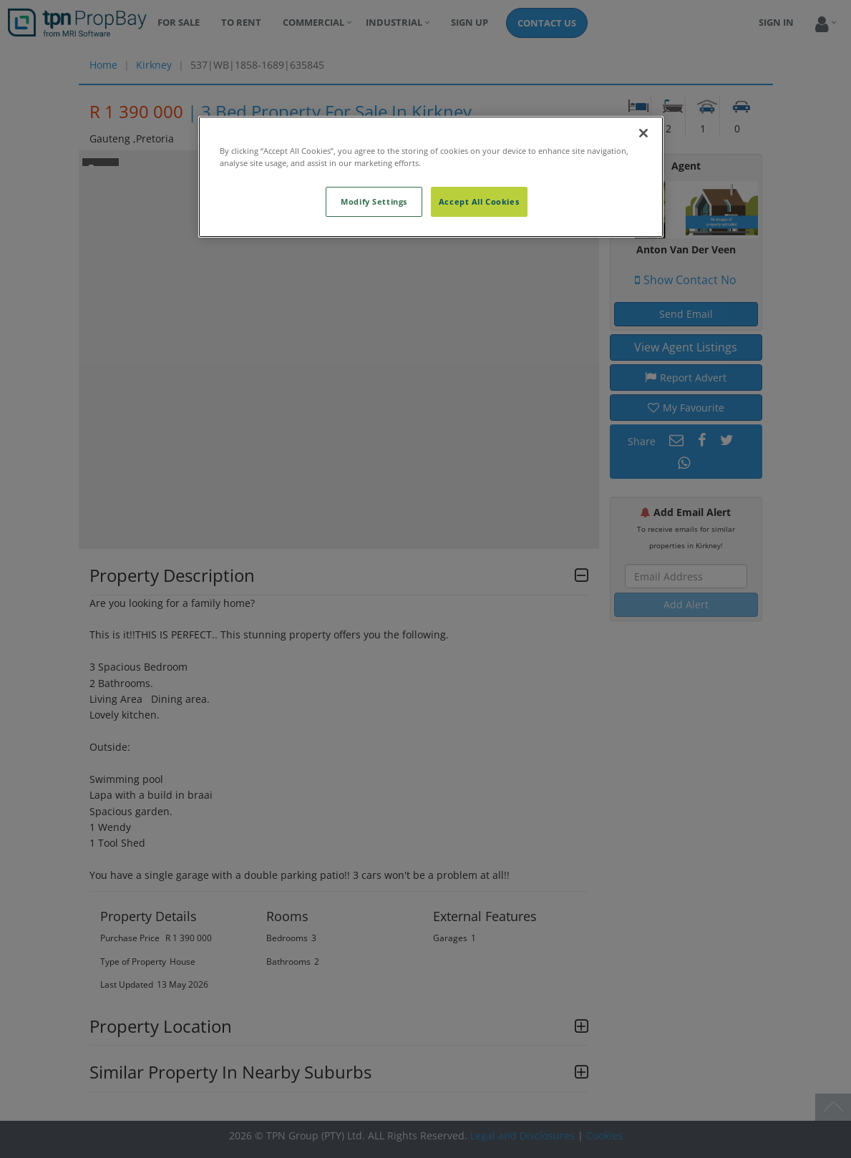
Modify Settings (374, 201)
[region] (430, 177)
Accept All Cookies (479, 201)
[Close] (643, 133)
